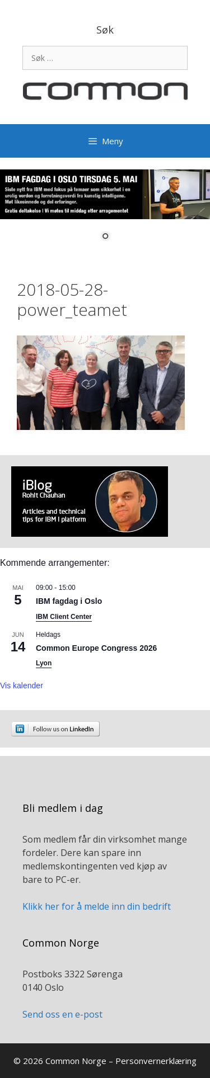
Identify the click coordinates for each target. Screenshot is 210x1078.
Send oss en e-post (62, 1014)
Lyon (44, 663)
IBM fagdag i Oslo (69, 601)
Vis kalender (21, 685)
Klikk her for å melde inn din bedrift (96, 906)
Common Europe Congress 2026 (96, 648)
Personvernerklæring (156, 1060)
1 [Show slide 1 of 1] (105, 237)
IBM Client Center (64, 617)
